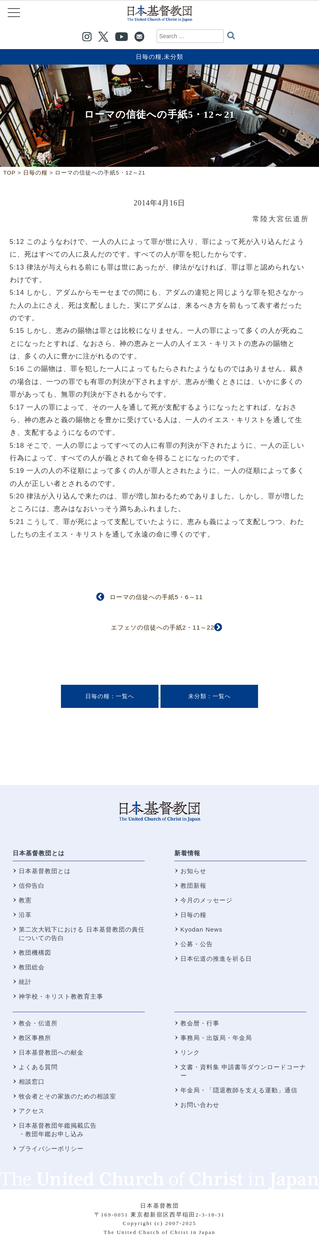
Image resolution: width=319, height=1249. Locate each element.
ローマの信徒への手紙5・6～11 (156, 596)
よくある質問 (38, 1066)
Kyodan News (201, 929)
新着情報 (187, 853)
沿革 (25, 914)
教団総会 (32, 967)
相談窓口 (32, 1081)
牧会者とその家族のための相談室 (67, 1096)
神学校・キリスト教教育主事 (61, 996)
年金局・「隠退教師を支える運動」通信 (238, 1090)
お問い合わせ (199, 1104)
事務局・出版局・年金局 (216, 1037)
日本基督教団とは (39, 853)
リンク (190, 1052)
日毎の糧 (149, 56)
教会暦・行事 (199, 1023)
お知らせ (193, 870)
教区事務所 (35, 1037)
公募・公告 (196, 944)
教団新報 (193, 885)
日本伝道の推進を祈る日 (216, 958)
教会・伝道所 (38, 1023)
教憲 (25, 900)
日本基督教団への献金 (51, 1052)
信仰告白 (32, 885)
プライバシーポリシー (51, 1148)
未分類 (173, 56)
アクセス (32, 1110)
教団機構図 (35, 952)
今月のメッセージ (206, 900)
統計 (25, 981)
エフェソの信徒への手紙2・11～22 (163, 627)
